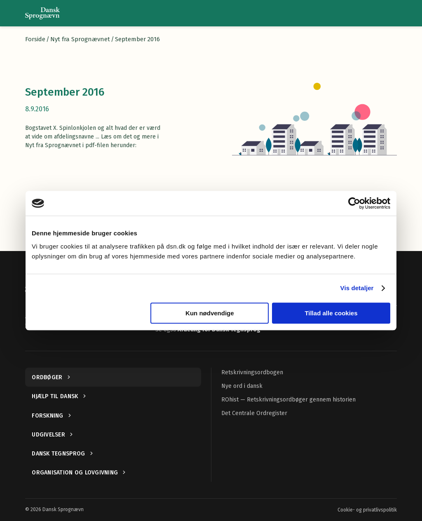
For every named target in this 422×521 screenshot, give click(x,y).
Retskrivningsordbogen (252, 372)
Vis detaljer (357, 287)
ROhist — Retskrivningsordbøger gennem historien (288, 399)
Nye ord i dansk (242, 386)
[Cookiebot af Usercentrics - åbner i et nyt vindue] (354, 203)
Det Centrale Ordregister (254, 413)
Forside (35, 39)
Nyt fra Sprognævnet (80, 39)
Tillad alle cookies (331, 313)
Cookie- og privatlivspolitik (367, 510)
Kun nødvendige (209, 313)
